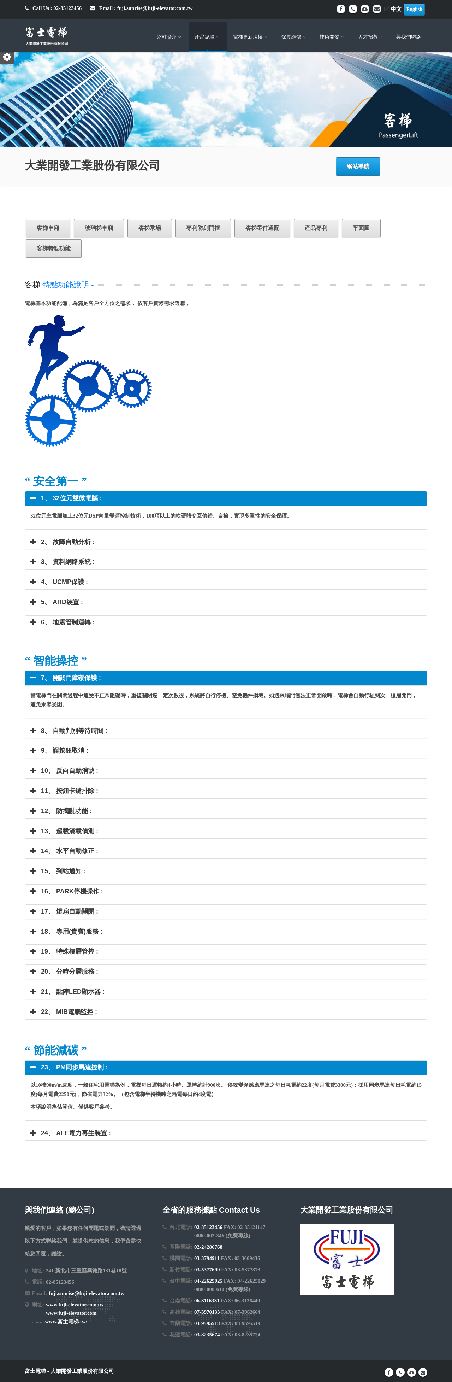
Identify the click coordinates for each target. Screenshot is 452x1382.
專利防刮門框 (203, 228)
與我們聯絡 (408, 37)
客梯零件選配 (262, 228)
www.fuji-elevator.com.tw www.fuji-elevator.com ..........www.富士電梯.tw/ (67, 1313)
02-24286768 (208, 1247)
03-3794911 (207, 1258)
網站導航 (358, 166)
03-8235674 (207, 1334)
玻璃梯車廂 (99, 228)
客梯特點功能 (54, 248)
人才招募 (371, 37)
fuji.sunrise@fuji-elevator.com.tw (86, 1293)
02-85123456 (208, 1227)
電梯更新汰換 (251, 37)
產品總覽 (208, 37)
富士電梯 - (37, 1371)
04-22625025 (208, 1281)
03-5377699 (207, 1269)
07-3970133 (207, 1312)
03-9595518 (207, 1323)
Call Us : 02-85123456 (53, 8)
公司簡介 (169, 37)
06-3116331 (207, 1301)
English (414, 9)
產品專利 (316, 228)
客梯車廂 (48, 228)
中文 (393, 9)
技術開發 (332, 37)
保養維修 (294, 37)
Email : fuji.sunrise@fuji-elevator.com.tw (141, 8)
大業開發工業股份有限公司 (82, 1371)
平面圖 (361, 228)
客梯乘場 (149, 228)
